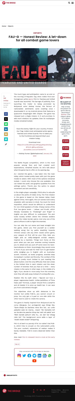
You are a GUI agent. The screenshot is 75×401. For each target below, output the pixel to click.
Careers (63, 392)
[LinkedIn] (6, 129)
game (31, 99)
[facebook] (6, 114)
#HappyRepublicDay (44, 145)
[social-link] (6, 144)
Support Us (55, 392)
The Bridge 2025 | (30, 396)
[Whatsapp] (6, 124)
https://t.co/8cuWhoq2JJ (27, 145)
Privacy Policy (56, 390)
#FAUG (28, 147)
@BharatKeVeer (37, 147)
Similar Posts (12, 375)
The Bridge (37, 351)
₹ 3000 (65, 148)
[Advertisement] (37, 17)
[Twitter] (6, 119)
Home (4, 26)
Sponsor (64, 114)
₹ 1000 (65, 155)
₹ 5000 (65, 141)
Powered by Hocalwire (43, 396)
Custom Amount (66, 163)
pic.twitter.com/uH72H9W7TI (35, 150)
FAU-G (17, 344)
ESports (37, 33)
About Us (66, 390)
